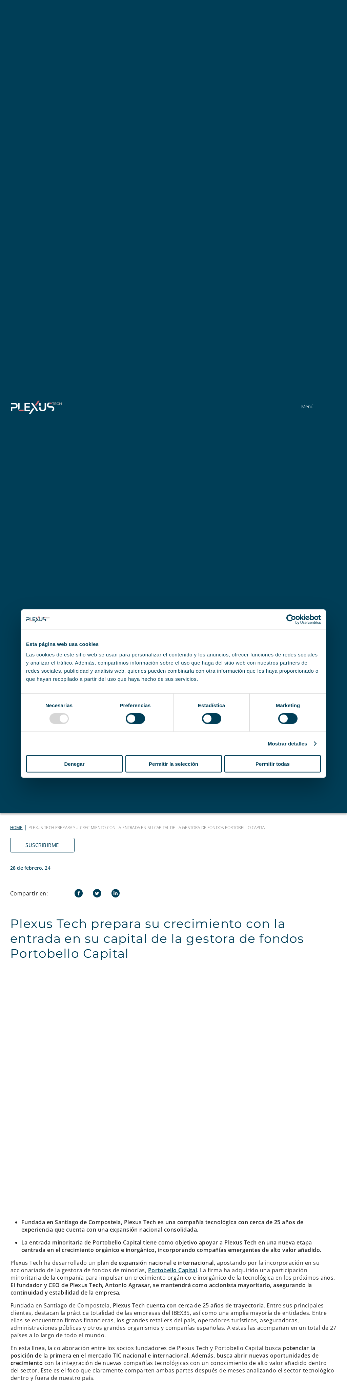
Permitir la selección (173, 764)
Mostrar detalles (287, 743)
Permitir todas (273, 764)
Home (16, 827)
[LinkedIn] (115, 892)
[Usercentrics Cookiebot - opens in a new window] (291, 619)
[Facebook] (78, 892)
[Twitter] (97, 892)
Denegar (74, 764)
